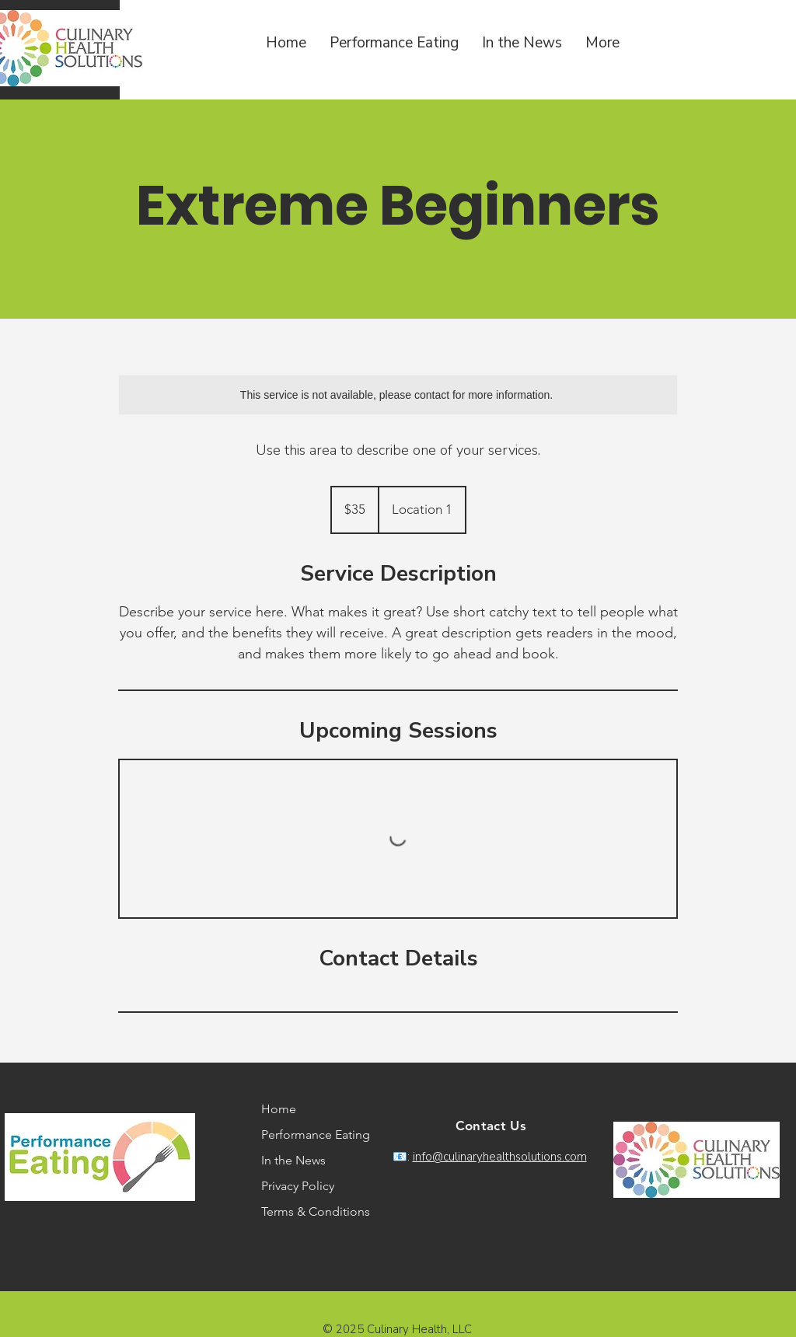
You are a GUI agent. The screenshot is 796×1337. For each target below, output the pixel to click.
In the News (293, 1160)
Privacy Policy (297, 1185)
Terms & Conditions (307, 1211)
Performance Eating (307, 1134)
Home (278, 1108)
